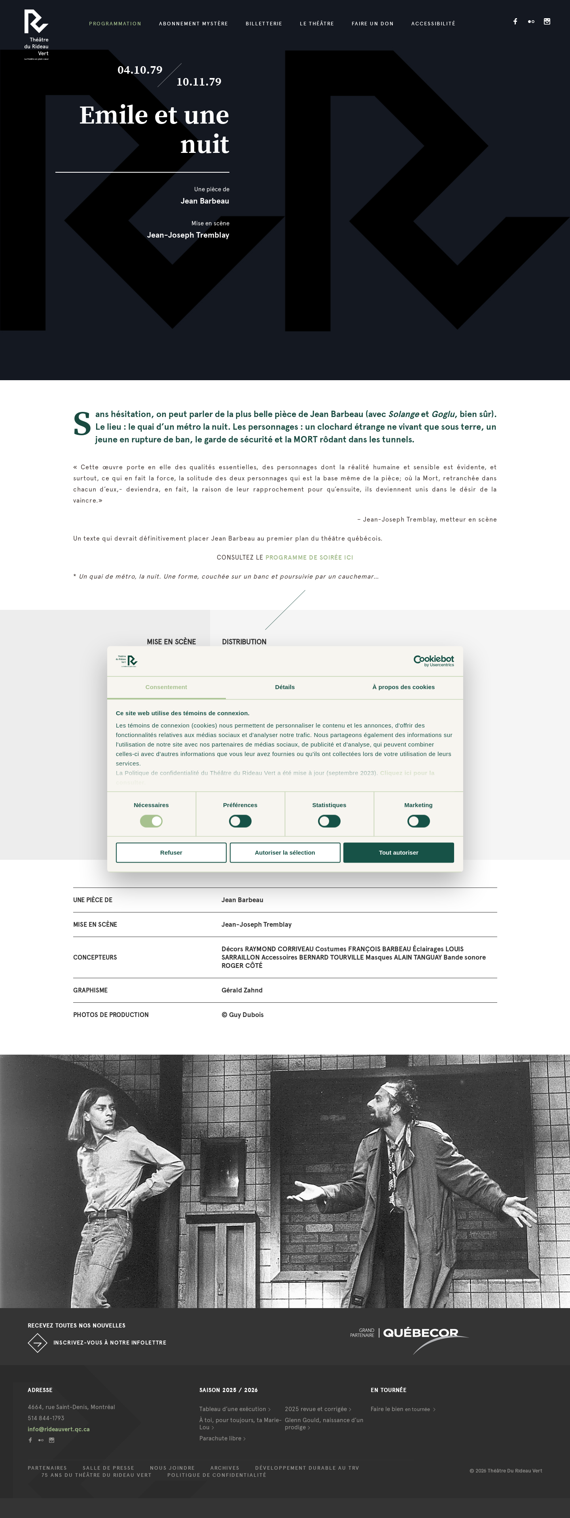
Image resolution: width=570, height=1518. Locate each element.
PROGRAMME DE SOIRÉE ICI (309, 557)
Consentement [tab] (166, 687)
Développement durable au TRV (307, 1468)
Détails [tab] (285, 687)
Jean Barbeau (205, 201)
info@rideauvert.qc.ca (59, 1429)
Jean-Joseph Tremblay (188, 235)
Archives (225, 1468)
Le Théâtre (317, 24)
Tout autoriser (399, 852)
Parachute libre (220, 1438)
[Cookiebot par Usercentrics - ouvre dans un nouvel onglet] (419, 661)
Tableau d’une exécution (232, 1409)
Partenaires (47, 1468)
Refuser (171, 852)
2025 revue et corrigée (316, 1409)
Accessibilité (433, 24)
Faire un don (373, 24)
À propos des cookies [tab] (404, 687)
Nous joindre (172, 1468)
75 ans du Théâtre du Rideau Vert (97, 1475)
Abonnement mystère (193, 24)
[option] (285, 1181)
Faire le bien (401, 1409)
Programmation (115, 24)
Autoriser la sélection (285, 852)
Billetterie (264, 24)
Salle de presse (108, 1468)
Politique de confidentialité (217, 1475)
